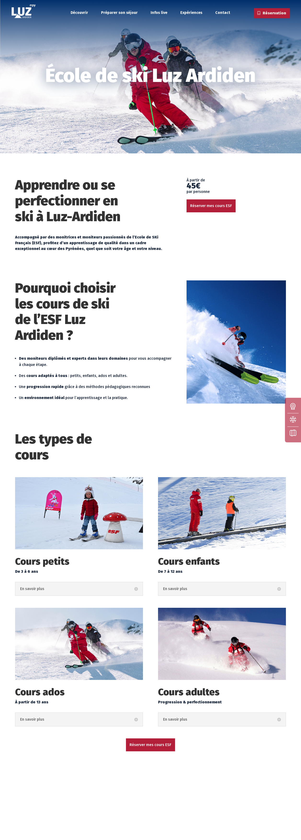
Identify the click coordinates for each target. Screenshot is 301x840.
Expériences (191, 12)
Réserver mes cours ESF (211, 205)
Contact (222, 12)
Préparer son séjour (119, 12)
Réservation (271, 14)
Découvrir (79, 12)
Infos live (159, 12)
